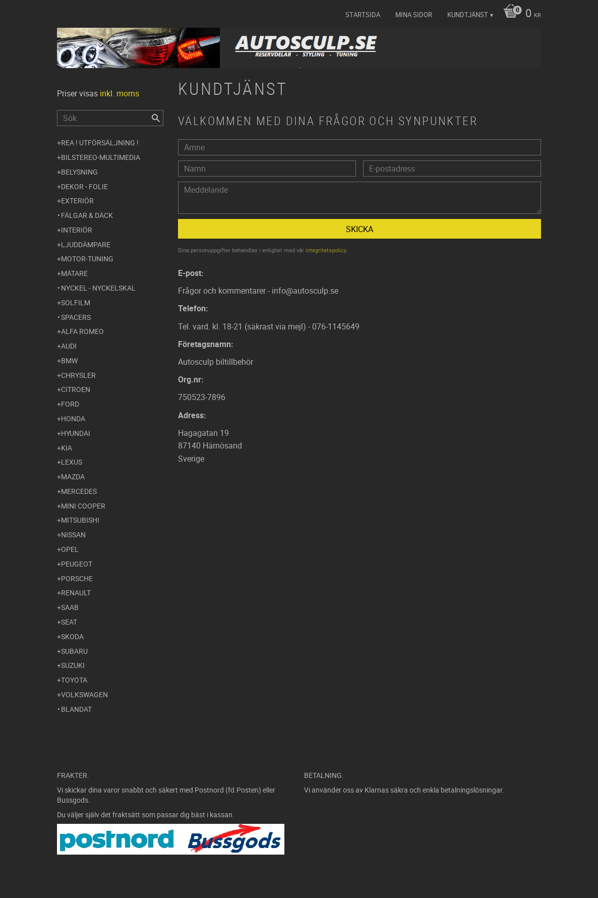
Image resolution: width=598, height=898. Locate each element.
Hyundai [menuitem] (75, 433)
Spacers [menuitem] (76, 317)
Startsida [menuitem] (362, 14)
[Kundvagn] (519, 14)
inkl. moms (119, 93)
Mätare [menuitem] (74, 273)
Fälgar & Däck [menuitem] (87, 215)
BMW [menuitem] (69, 360)
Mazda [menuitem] (73, 476)
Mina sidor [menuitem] (413, 14)
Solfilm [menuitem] (75, 302)
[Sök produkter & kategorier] (110, 118)
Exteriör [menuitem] (77, 200)
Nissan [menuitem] (73, 534)
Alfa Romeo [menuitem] (82, 331)
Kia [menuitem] (66, 448)
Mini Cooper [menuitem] (83, 506)
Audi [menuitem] (69, 346)
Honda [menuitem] (73, 418)
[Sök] (155, 118)
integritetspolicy (326, 250)
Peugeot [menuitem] (76, 564)
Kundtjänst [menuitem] (467, 14)
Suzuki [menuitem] (73, 665)
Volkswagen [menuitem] (84, 694)
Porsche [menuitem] (77, 578)
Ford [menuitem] (70, 404)
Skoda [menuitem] (72, 636)
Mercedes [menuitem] (79, 491)
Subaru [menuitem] (74, 651)
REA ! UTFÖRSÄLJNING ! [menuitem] (100, 142)
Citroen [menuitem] (75, 389)
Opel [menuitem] (70, 549)
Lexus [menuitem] (71, 462)
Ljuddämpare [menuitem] (85, 244)
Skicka (359, 229)
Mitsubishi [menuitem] (80, 520)
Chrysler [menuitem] (78, 375)
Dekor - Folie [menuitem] (84, 186)
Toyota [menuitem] (74, 680)
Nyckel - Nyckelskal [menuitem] (98, 288)
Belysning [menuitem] (79, 172)
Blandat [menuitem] (76, 709)
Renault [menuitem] (76, 592)
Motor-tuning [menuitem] (87, 258)
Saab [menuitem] (70, 607)
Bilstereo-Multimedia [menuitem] (100, 157)
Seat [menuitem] (69, 622)
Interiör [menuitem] (76, 230)
